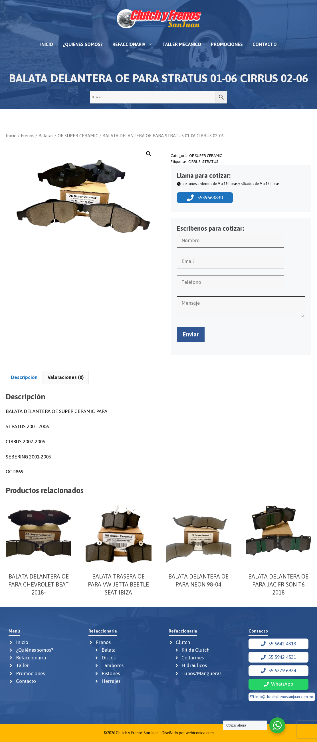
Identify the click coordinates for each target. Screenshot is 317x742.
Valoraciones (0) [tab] (66, 377)
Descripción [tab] (24, 377)
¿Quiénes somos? (83, 44)
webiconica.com (200, 733)
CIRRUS (194, 161)
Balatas (46, 135)
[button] (149, 154)
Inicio (46, 44)
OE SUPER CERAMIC (78, 135)
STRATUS (210, 161)
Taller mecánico (181, 44)
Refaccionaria (135, 44)
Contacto (265, 44)
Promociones (227, 44)
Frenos (27, 135)
